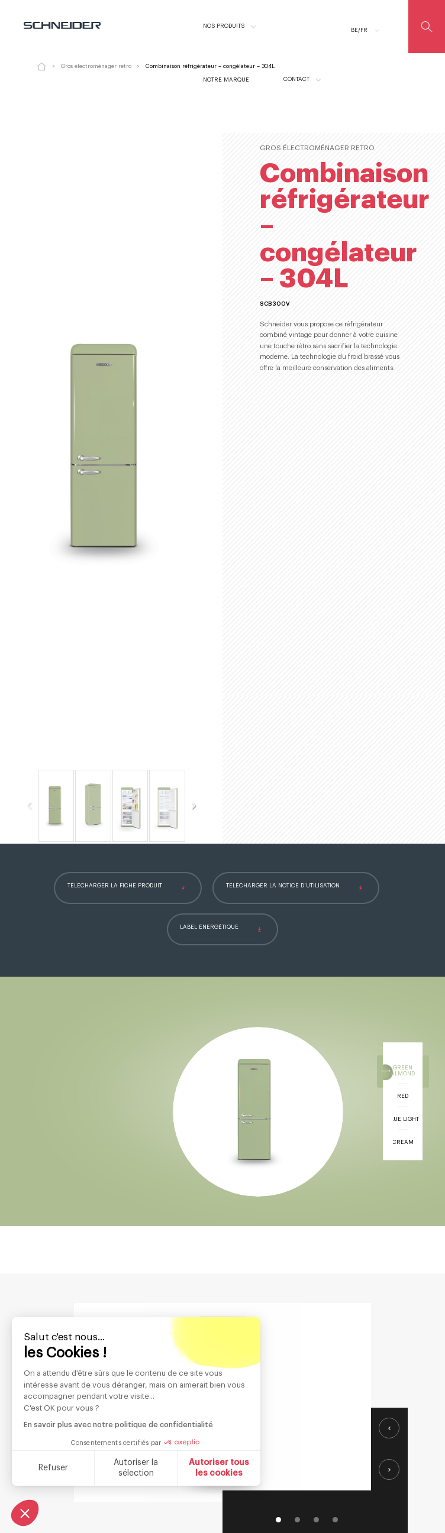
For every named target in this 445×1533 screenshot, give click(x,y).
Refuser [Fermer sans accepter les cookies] (53, 1468)
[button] (25, 1513)
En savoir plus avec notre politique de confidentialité (118, 1424)
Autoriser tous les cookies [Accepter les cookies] (219, 1468)
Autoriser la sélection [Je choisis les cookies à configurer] (136, 1468)
